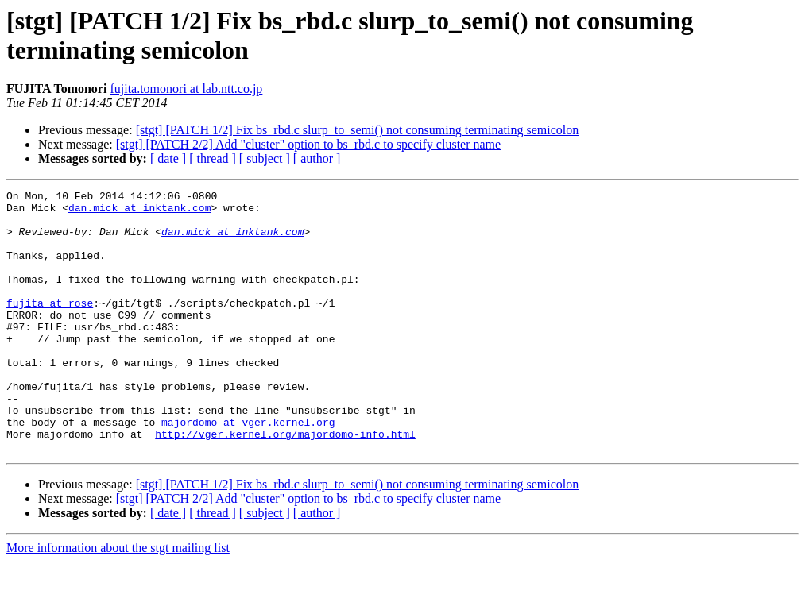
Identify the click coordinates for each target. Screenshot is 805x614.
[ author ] (317, 158)
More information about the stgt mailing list (118, 600)
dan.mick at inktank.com (139, 212)
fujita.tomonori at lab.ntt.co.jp (186, 88)
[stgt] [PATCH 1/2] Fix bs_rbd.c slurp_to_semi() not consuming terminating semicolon (357, 130)
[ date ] (168, 158)
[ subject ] (264, 158)
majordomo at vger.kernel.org (248, 469)
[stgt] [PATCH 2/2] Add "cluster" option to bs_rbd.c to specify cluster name (308, 144)
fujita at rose (49, 326)
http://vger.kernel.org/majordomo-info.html (285, 484)
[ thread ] (212, 158)
